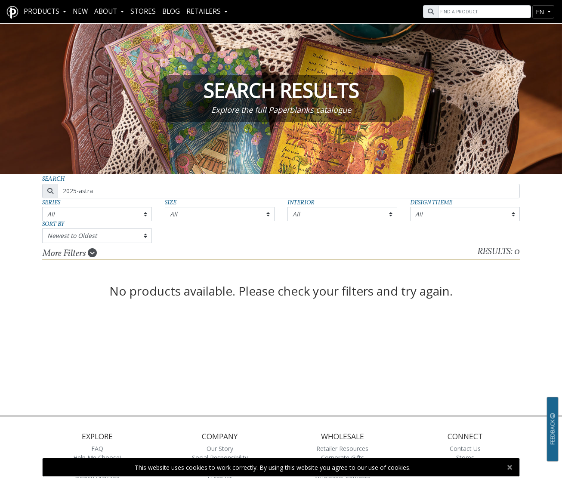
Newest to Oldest (72, 235)
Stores (143, 11)
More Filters (70, 253)
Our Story (220, 448)
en (541, 12)
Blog (171, 11)
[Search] (483, 11)
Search (53, 179)
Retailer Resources (342, 448)
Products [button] (42, 11)
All (51, 214)
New (80, 11)
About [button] (106, 11)
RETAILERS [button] (204, 11)
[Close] (509, 467)
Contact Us (465, 448)
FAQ (97, 448)
